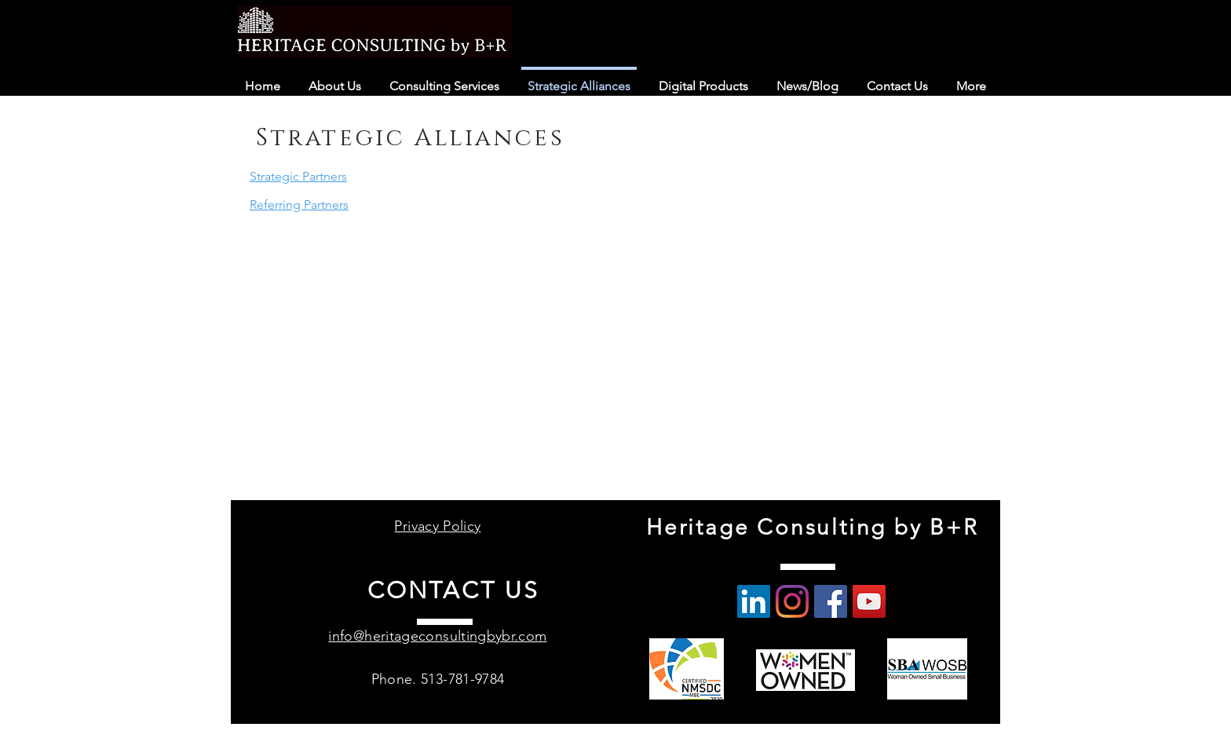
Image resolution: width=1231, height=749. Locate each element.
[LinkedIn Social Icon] (753, 601)
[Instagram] (792, 601)
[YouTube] (869, 601)
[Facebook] (830, 601)
